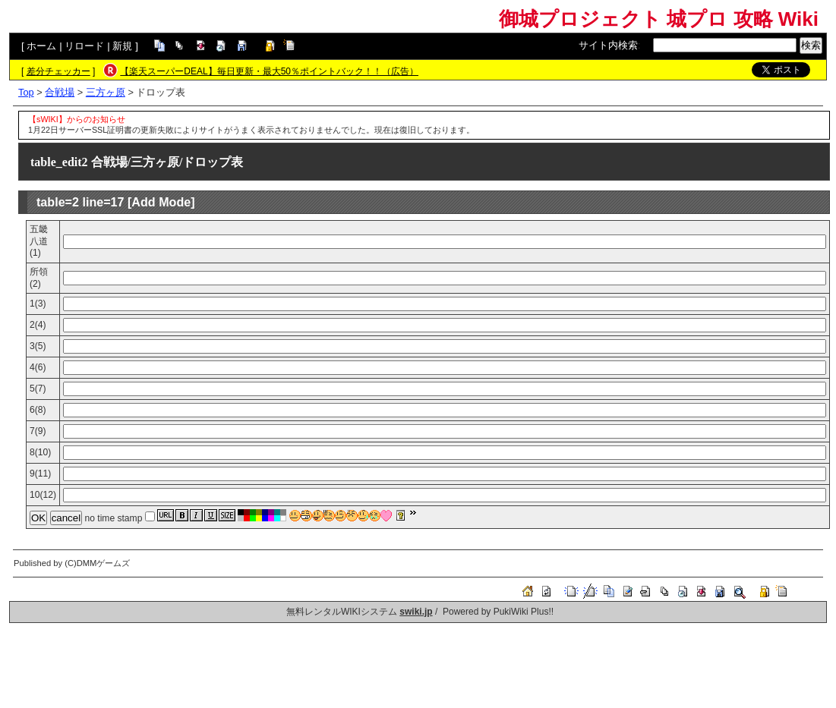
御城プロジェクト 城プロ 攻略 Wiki (659, 19)
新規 (122, 46)
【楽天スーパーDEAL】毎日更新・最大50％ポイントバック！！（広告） (269, 71)
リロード (84, 46)
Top (26, 92)
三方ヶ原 (105, 92)
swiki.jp (415, 611)
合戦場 (59, 92)
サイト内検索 (608, 45)
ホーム (41, 46)
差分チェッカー (58, 71)
